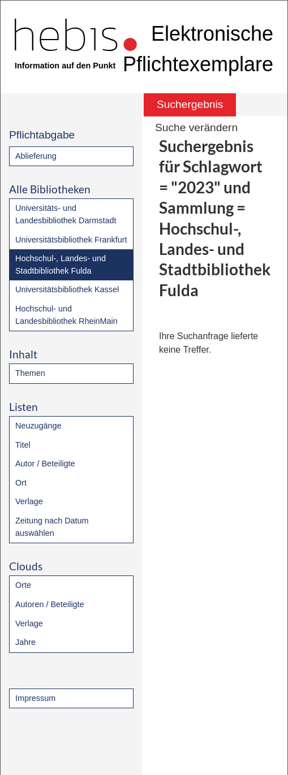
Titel (23, 444)
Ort (21, 482)
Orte (23, 585)
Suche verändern (196, 127)
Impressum (35, 698)
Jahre (25, 642)
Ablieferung (36, 156)
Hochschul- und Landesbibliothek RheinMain (66, 315)
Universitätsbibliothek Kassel (67, 289)
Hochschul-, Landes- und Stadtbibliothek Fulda (60, 264)
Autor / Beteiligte (45, 463)
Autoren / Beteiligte (49, 604)
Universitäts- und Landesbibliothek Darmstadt (65, 214)
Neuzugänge (38, 425)
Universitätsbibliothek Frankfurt (71, 239)
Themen (30, 373)
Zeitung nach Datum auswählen (52, 527)
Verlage (29, 501)
